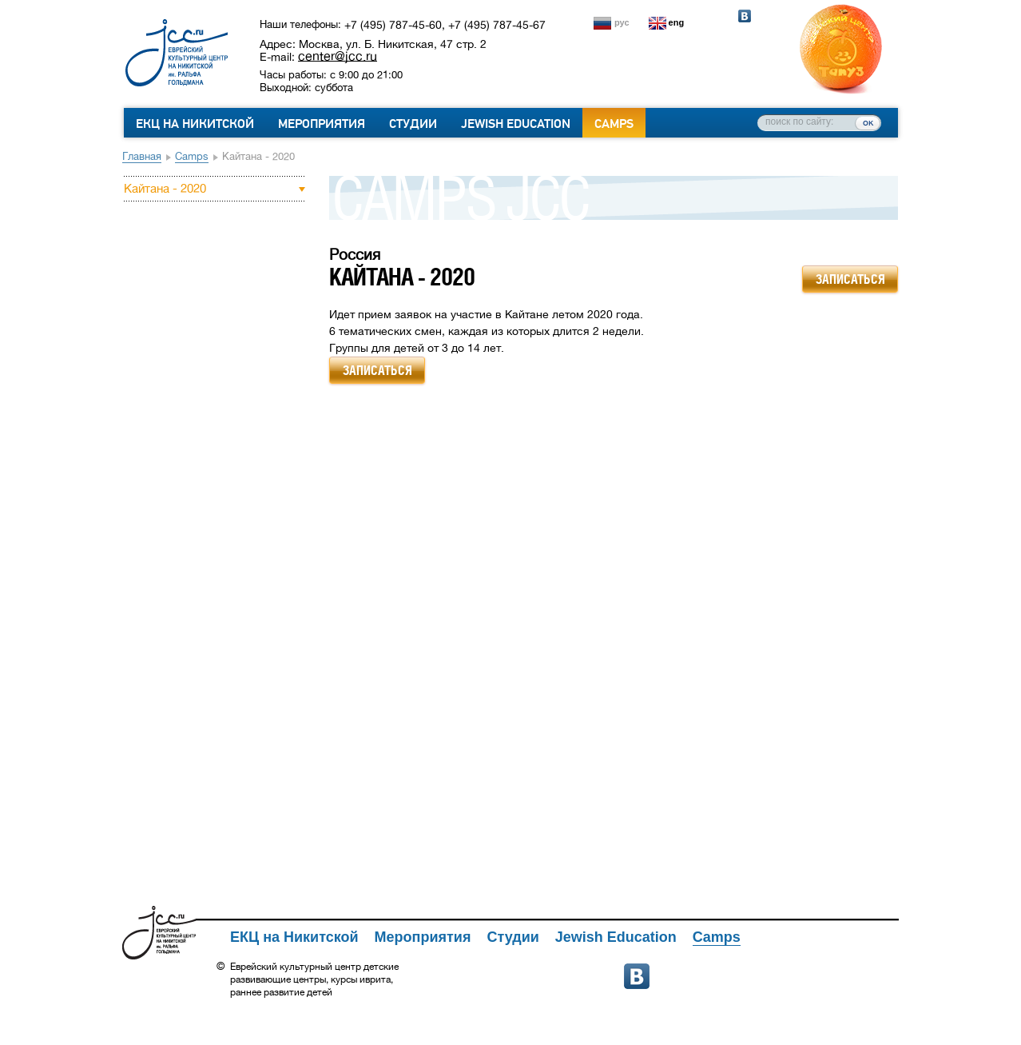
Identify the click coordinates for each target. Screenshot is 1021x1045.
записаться (850, 279)
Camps (614, 124)
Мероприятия (321, 124)
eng (677, 22)
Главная (141, 156)
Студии (413, 124)
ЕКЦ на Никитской (195, 124)
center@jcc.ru (337, 56)
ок (868, 122)
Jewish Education (515, 124)
